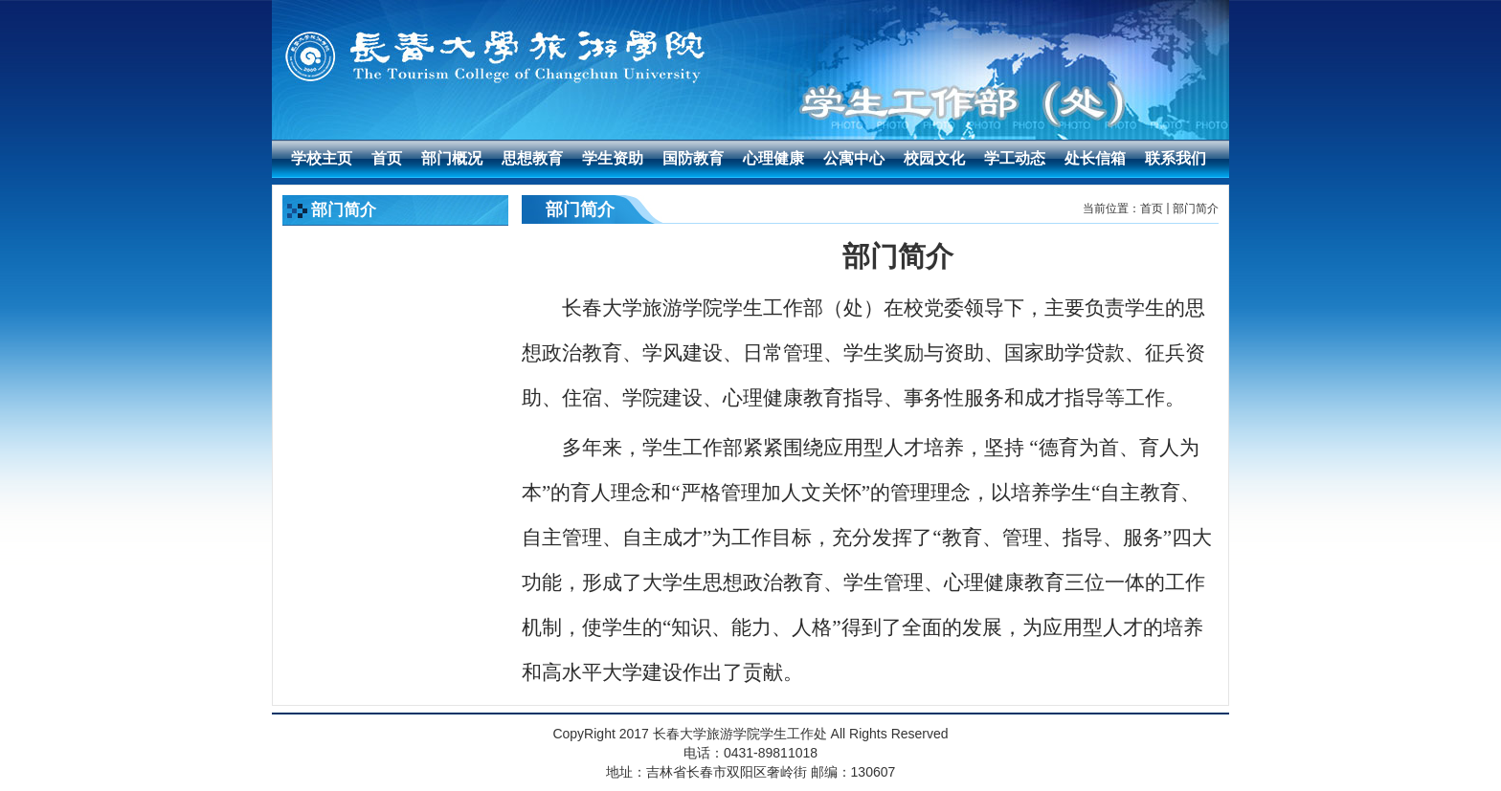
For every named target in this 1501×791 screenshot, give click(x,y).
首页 (1151, 208)
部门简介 (1196, 208)
